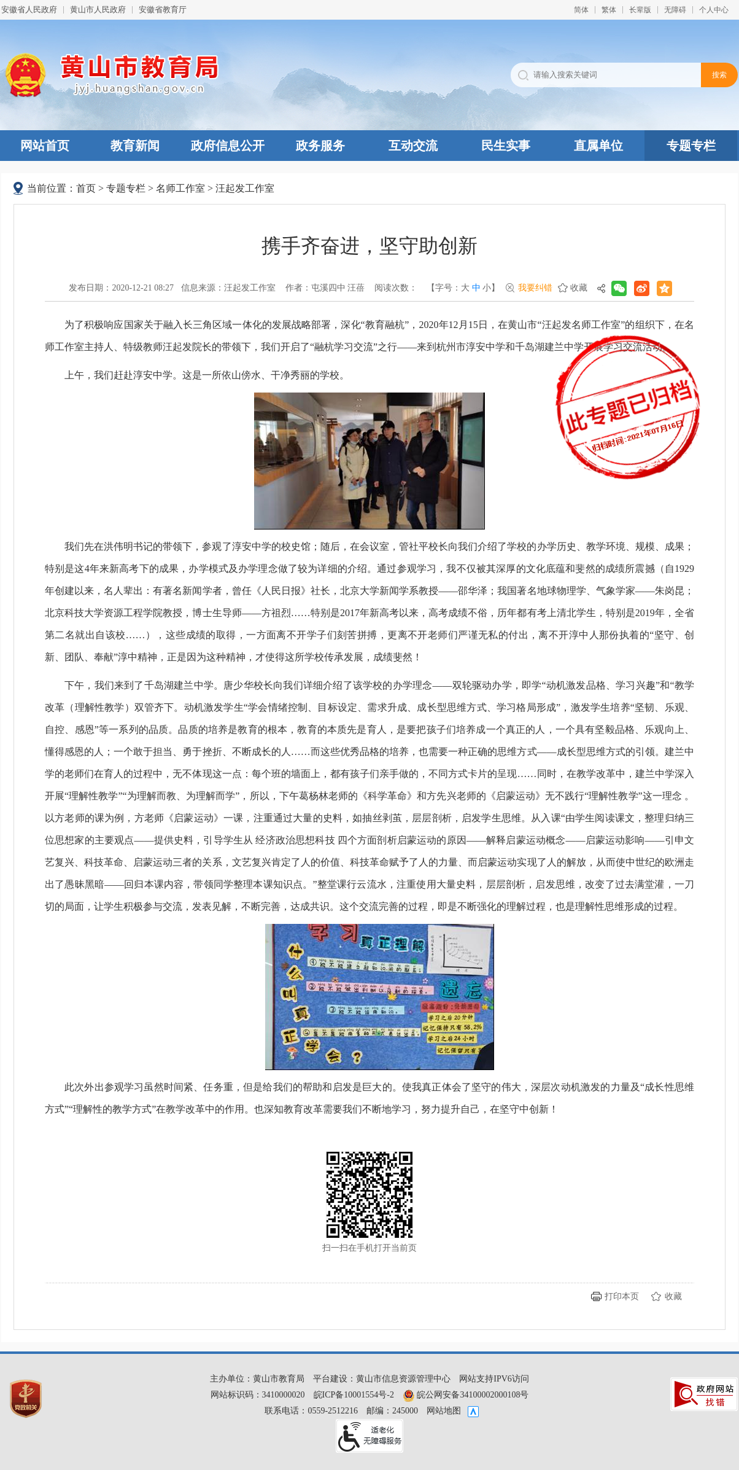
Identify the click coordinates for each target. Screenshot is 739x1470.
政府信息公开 (228, 145)
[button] (640, 10)
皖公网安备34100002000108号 (466, 1394)
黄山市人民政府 (98, 9)
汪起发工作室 (244, 188)
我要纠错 (535, 287)
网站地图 (444, 1410)
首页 (86, 188)
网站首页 (44, 145)
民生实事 (505, 145)
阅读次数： (395, 287)
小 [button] (486, 287)
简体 (581, 10)
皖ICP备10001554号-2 (354, 1394)
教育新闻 (135, 145)
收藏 (578, 287)
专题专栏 (691, 145)
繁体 (609, 10)
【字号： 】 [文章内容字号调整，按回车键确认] (463, 288)
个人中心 (714, 10)
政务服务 (320, 145)
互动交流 (413, 145)
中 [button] (476, 287)
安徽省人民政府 (29, 9)
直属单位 (598, 145)
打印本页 (622, 1296)
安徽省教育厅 (163, 9)
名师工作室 (180, 188)
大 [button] (465, 287)
